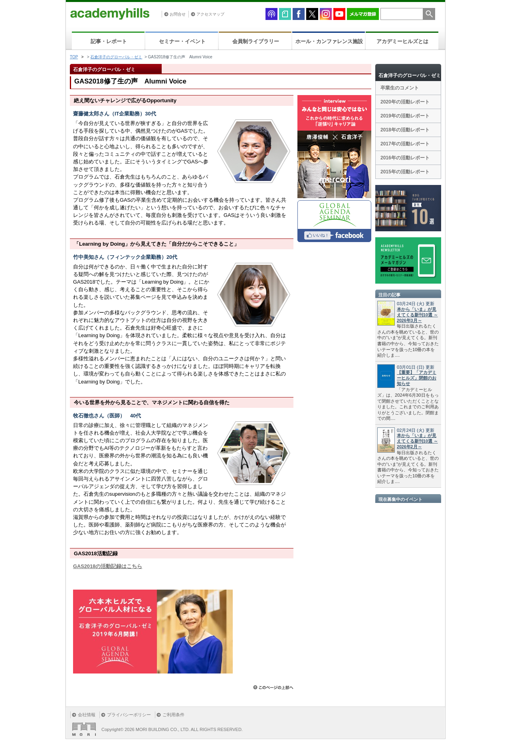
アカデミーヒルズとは (402, 41)
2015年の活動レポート (405, 172)
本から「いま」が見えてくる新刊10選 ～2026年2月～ (417, 441)
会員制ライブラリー (255, 41)
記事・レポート (109, 41)
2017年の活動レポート (405, 144)
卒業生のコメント (399, 88)
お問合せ (178, 14)
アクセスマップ (210, 14)
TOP (74, 57)
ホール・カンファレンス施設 (329, 41)
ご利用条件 (173, 714)
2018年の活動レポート (405, 130)
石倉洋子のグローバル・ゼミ (116, 57)
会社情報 (86, 714)
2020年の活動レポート (405, 102)
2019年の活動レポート (405, 116)
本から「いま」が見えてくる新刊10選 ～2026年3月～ (417, 315)
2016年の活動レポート (405, 158)
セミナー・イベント (182, 41)
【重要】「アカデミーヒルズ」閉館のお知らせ (416, 378)
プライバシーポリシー (129, 714)
